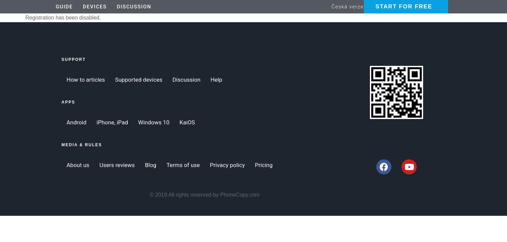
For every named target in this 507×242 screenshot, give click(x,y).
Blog (150, 165)
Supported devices (138, 79)
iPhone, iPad (112, 122)
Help (216, 79)
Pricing (264, 165)
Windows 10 (153, 122)
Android (77, 122)
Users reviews (117, 165)
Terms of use (183, 165)
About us (78, 165)
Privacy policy (227, 165)
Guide (64, 7)
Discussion (134, 7)
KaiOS (187, 122)
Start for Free (404, 6)
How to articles (86, 79)
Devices (95, 7)
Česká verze (347, 7)
